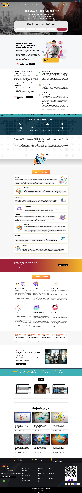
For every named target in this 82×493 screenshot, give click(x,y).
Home (22, 4)
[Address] (52, 459)
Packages (60, 4)
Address (55, 458)
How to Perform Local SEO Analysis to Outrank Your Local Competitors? (21, 426)
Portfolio (36, 4)
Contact (67, 4)
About (26, 4)
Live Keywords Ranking (45, 4)
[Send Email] (33, 460)
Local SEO (18, 313)
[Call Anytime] (18, 64)
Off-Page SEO (37, 288)
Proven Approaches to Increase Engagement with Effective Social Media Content (22, 448)
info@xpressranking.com (40, 460)
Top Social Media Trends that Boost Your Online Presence (58, 426)
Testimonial (54, 4)
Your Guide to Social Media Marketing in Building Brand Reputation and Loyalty (58, 448)
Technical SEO (19, 288)
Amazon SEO (55, 288)
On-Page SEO (55, 312)
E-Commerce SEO (38, 312)
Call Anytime (22, 63)
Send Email (37, 459)
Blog (64, 4)
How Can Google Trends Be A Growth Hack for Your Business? (40, 448)
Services (31, 4)
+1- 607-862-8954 (23, 64)
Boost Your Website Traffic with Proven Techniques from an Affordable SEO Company (40, 426)
